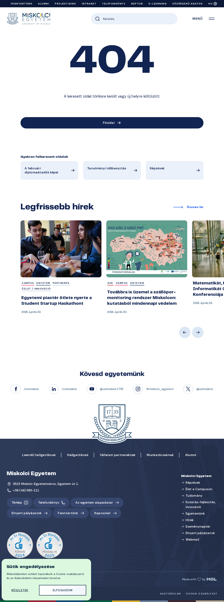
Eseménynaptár (198, 526)
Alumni (43, 3)
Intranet (89, 3)
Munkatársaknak (160, 455)
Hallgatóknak (77, 455)
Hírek (190, 520)
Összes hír (195, 207)
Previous (184, 332)
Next (197, 332)
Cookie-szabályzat (201, 593)
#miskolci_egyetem (160, 389)
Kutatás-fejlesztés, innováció (200, 504)
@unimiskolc (204, 389)
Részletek (19, 590)
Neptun (137, 3)
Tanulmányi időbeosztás (106, 168)
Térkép (17, 502)
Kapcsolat (102, 513)
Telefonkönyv (113, 3)
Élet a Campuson (199, 489)
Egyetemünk (195, 513)
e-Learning (158, 3)
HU (210, 3)
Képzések (157, 168)
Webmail (192, 539)
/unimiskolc (31, 389)
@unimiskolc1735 (111, 389)
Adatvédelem (170, 593)
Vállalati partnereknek (118, 455)
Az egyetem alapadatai (94, 502)
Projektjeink (65, 3)
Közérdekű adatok (187, 3)
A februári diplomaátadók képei (41, 170)
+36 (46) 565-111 (26, 490)
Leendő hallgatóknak (39, 455)
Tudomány (194, 495)
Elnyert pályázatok (26, 513)
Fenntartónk (22, 3)
